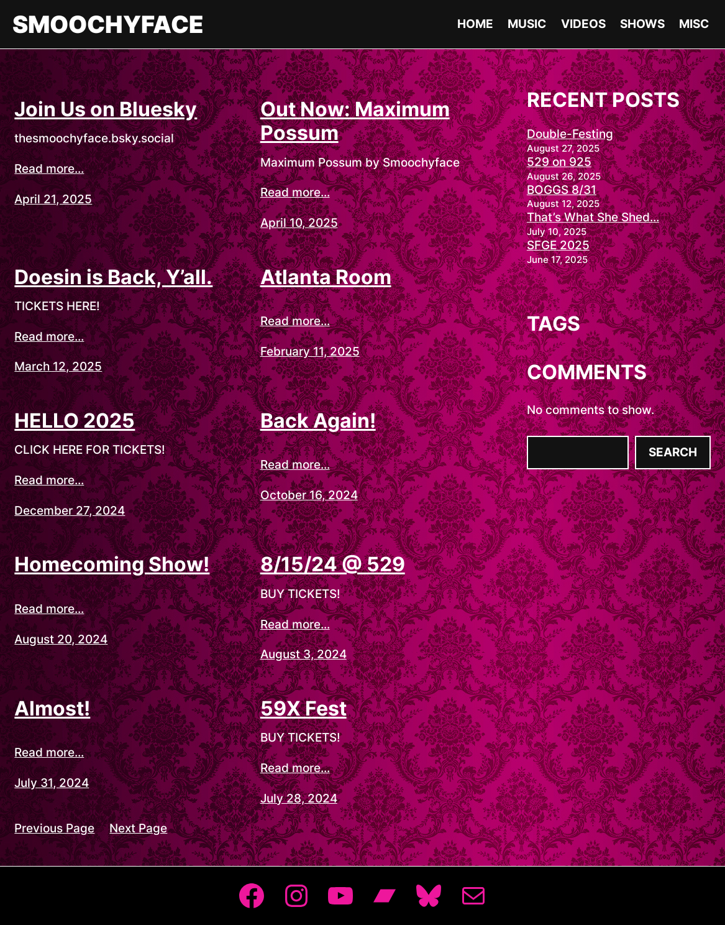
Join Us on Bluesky (105, 109)
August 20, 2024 (60, 639)
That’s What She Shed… (593, 217)
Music (527, 24)
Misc (694, 24)
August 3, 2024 (303, 654)
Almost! (52, 708)
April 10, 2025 (299, 223)
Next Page (138, 828)
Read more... (49, 169)
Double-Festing (570, 134)
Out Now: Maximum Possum (355, 121)
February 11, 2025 (310, 351)
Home (475, 24)
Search (673, 452)
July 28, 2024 (298, 798)
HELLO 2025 (74, 421)
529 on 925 (559, 162)
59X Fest (303, 708)
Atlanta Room (325, 277)
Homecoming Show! (111, 564)
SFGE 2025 (558, 245)
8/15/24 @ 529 (332, 564)
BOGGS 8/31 (561, 190)
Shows (642, 24)
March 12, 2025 (58, 366)
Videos (583, 24)
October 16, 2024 (309, 495)
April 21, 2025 (53, 199)
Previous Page (54, 828)
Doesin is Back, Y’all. (113, 277)
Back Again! (318, 421)
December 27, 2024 (69, 511)
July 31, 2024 (51, 783)
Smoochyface (108, 24)
